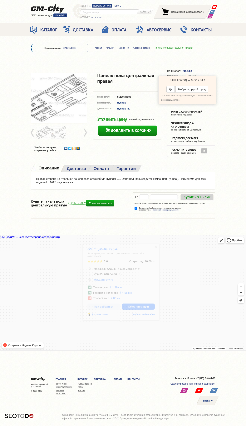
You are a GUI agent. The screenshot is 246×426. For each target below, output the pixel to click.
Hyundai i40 (123, 48)
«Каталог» (69, 47)
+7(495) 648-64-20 (205, 378)
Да (170, 89)
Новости (81, 390)
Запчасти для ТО (85, 384)
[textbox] (109, 11)
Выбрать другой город (191, 89)
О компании (61, 384)
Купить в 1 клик (197, 197)
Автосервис (61, 394)
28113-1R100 (96, 17)
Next (85, 133)
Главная (98, 48)
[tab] (48, 168)
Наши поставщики (64, 387)
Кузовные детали (141, 48)
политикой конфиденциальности (166, 210)
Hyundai (59, 15)
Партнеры (60, 390)
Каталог (110, 48)
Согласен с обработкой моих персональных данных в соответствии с (160, 209)
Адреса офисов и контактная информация (192, 383)
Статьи (80, 387)
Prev (33, 133)
